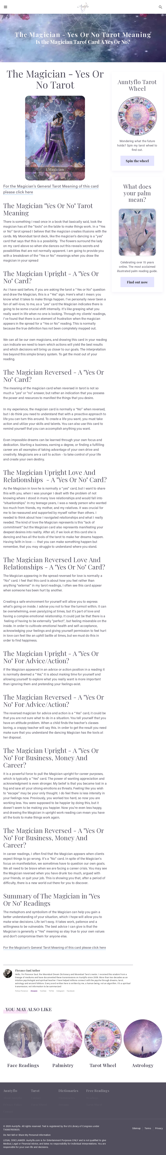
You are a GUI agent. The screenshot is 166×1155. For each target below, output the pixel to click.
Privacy (159, 1129)
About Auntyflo (12, 1098)
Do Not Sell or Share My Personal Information (27, 1135)
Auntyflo (16, 1126)
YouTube (43, 991)
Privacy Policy (12, 1104)
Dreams (64, 1104)
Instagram (60, 991)
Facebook (71, 991)
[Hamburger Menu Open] (5, 7)
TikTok (51, 991)
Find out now (137, 282)
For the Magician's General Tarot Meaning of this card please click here (54, 948)
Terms (148, 1129)
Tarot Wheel (39, 1104)
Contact (8, 1111)
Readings (92, 1098)
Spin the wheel (137, 160)
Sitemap (136, 1129)
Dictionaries (67, 1098)
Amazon (34, 991)
